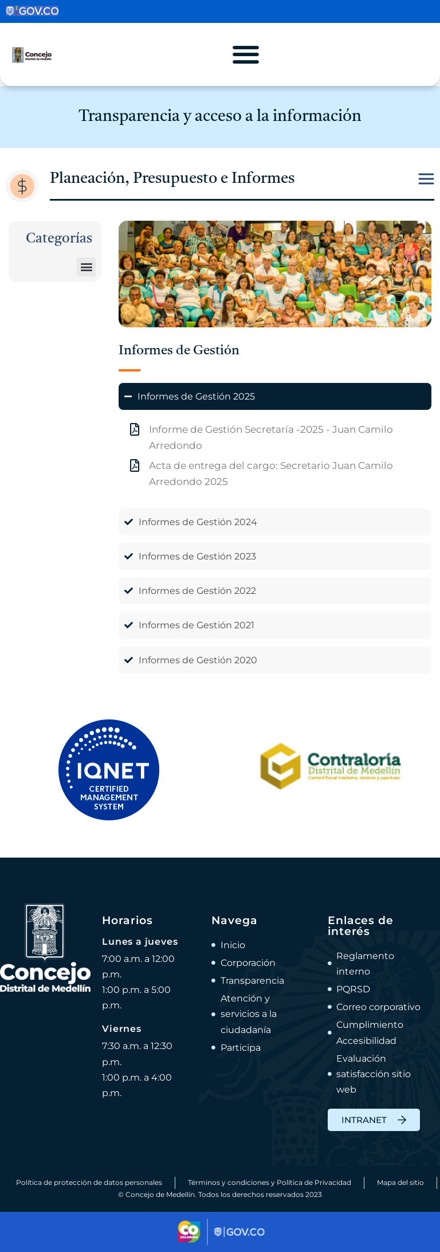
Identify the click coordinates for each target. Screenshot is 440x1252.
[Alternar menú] (245, 54)
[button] (86, 266)
